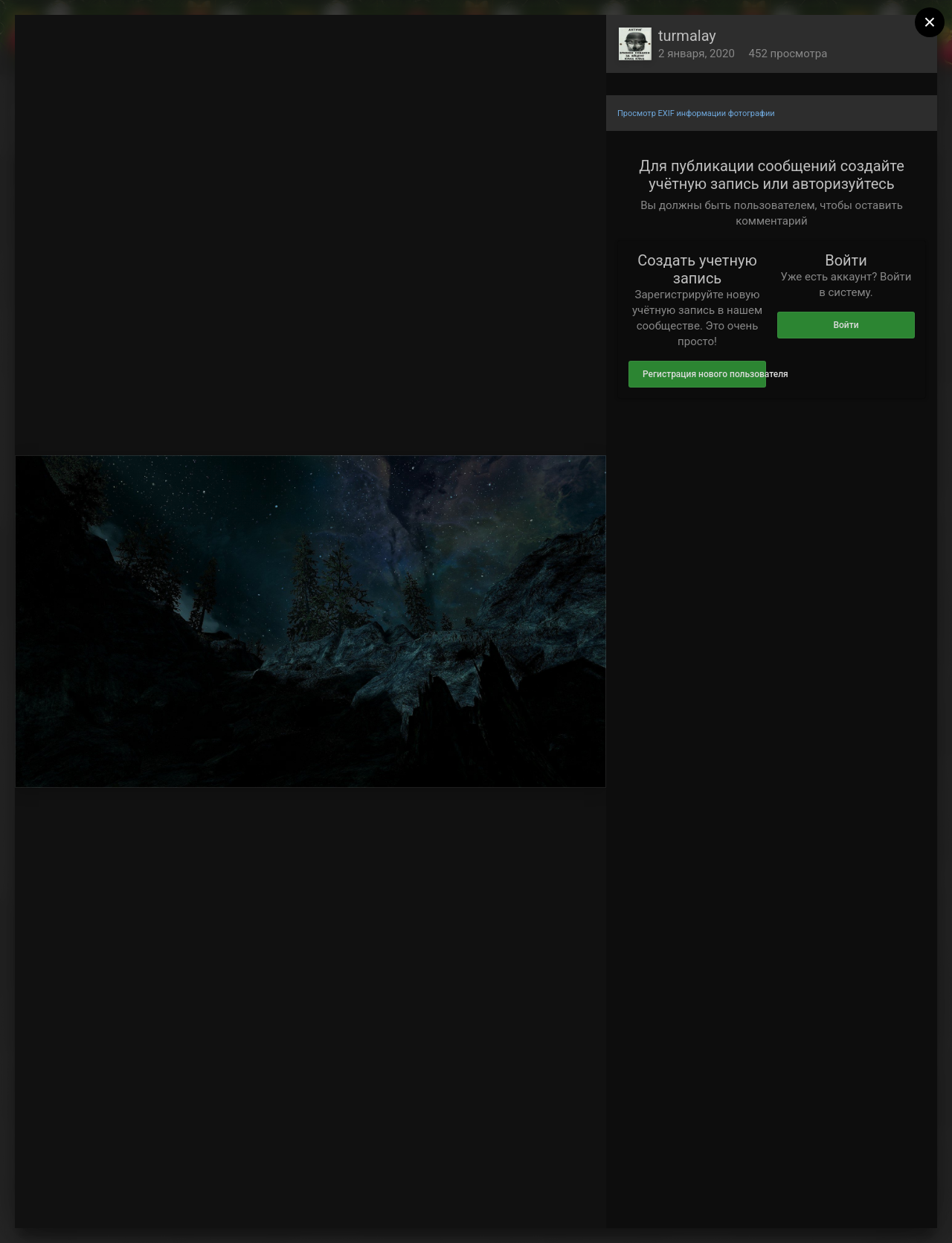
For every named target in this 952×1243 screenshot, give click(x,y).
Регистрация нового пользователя (704, 374)
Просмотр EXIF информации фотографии (696, 113)
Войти (845, 325)
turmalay (687, 36)
